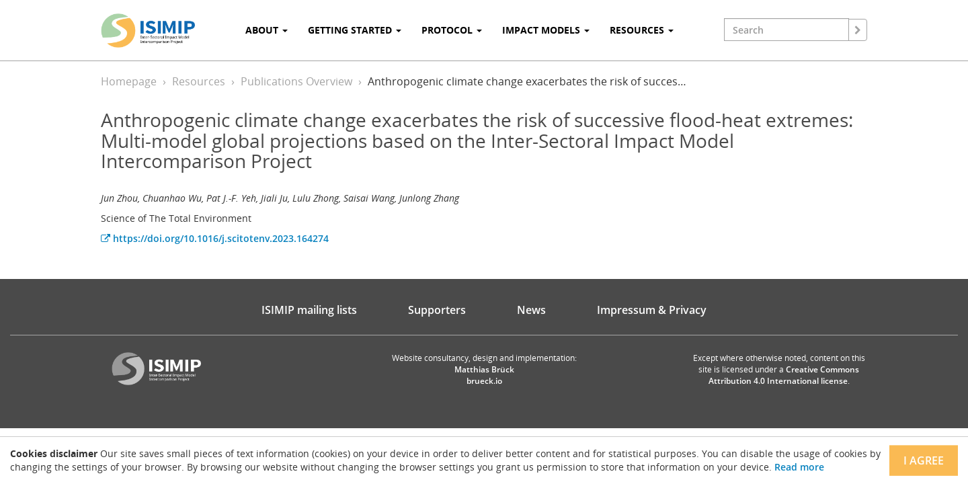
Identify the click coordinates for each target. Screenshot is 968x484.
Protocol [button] (451, 30)
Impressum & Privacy (652, 309)
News (531, 309)
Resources (198, 81)
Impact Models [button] (546, 30)
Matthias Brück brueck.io (484, 375)
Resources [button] (642, 30)
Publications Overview (296, 81)
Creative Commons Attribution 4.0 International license (784, 375)
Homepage (129, 81)
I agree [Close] (923, 460)
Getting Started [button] (354, 30)
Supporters (437, 309)
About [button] (266, 30)
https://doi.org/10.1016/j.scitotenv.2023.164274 (215, 238)
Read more (799, 466)
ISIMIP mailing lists (309, 309)
